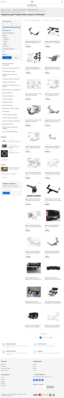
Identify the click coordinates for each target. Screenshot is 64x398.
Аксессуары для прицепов (8, 71)
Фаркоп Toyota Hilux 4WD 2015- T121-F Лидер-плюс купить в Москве (52, 94)
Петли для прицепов (7, 105)
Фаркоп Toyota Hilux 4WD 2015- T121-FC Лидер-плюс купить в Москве (33, 147)
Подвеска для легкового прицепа (10, 108)
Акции (34, 364)
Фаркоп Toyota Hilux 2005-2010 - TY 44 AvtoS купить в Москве (53, 252)
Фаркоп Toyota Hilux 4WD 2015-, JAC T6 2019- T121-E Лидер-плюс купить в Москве (52, 42)
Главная (3, 9)
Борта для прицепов (7, 92)
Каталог (9, 9)
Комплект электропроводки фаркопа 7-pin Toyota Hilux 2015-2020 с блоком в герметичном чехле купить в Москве (33, 68)
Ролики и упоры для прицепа (9, 114)
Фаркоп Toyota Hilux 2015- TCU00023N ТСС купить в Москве (33, 302)
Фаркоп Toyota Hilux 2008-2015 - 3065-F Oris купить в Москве (33, 326)
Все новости (4, 159)
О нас (2, 377)
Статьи (34, 366)
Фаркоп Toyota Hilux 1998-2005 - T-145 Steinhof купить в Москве (53, 173)
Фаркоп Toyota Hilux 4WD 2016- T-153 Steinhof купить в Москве (53, 326)
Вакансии (3, 383)
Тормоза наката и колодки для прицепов (9, 127)
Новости (3, 381)
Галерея (3, 379)
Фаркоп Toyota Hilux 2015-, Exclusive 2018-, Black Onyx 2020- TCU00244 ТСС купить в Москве (53, 278)
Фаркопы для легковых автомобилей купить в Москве (13, 10)
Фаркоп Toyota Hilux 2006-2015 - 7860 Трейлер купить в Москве (53, 68)
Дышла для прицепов (7, 124)
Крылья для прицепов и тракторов (10, 79)
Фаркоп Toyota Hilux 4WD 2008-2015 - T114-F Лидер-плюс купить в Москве (33, 173)
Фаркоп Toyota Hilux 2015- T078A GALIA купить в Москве (33, 120)
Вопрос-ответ (4, 370)
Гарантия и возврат (5, 368)
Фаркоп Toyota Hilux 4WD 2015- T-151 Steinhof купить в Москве (53, 147)
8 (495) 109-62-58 (39, 374)
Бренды (35, 368)
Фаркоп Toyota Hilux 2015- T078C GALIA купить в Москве (33, 94)
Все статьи (4, 177)
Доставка (3, 364)
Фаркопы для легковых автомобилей (8, 64)
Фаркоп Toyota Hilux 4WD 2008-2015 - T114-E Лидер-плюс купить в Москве (33, 226)
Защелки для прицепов (8, 96)
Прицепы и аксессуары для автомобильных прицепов (25, 9)
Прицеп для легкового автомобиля (11, 68)
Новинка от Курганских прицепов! (14, 147)
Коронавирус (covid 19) (14, 152)
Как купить (3, 366)
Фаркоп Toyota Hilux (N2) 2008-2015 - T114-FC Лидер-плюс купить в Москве (52, 226)
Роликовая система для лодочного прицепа (10, 85)
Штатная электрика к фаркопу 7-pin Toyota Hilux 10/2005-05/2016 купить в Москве (53, 302)
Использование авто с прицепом (8, 173)
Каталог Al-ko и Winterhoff (15, 141)
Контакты (3, 385)
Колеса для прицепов (7, 99)
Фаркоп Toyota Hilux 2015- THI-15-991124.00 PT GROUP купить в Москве (33, 42)
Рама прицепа (5, 111)
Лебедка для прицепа (7, 102)
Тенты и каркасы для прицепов (10, 131)
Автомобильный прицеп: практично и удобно (14, 168)
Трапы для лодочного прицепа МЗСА (11, 89)
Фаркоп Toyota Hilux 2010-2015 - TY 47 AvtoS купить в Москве (33, 199)
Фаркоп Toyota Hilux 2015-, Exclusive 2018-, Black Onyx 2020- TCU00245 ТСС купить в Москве (33, 278)
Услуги (34, 370)
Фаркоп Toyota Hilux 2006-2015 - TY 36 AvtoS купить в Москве (33, 252)
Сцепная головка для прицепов (10, 117)
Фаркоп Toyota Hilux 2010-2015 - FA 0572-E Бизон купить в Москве (53, 199)
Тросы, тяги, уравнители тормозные (11, 121)
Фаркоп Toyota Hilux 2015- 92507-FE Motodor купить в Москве (53, 120)
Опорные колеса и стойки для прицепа (9, 75)
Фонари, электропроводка (8, 82)
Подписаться (6, 193)
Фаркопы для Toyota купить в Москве (36, 10)
